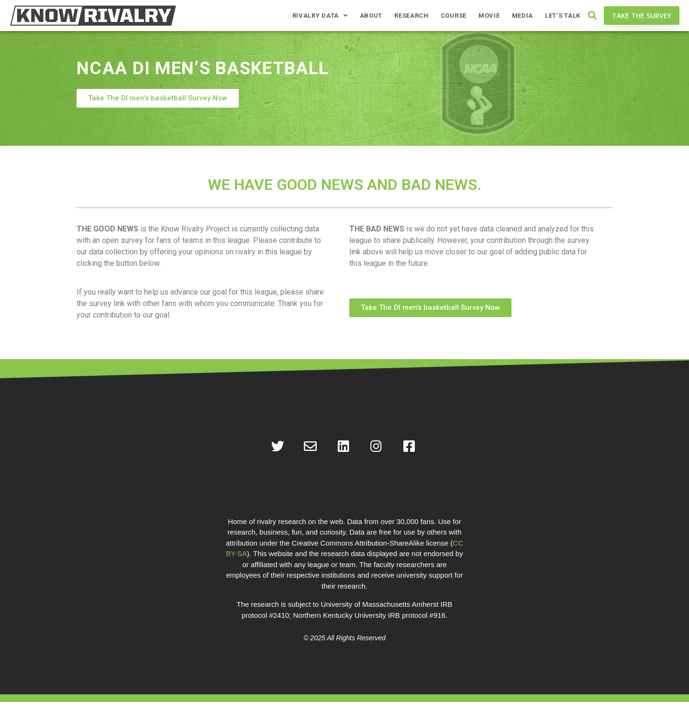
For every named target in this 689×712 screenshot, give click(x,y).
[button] (592, 15)
